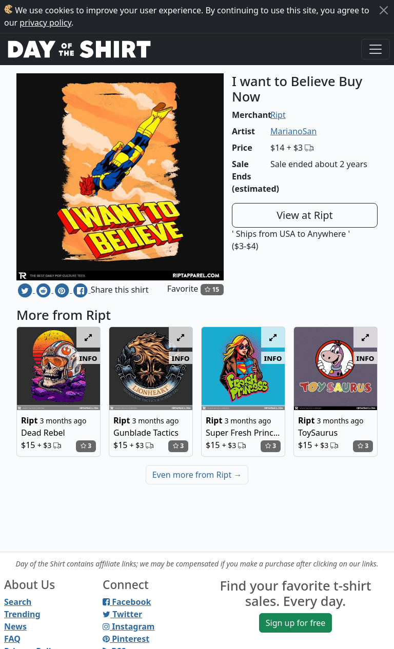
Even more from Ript (197, 474)
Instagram (128, 626)
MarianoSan (293, 131)
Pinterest (126, 638)
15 (212, 289)
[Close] (384, 10)
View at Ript (305, 215)
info (88, 357)
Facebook (127, 601)
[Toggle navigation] (375, 49)
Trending (22, 614)
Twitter (122, 614)
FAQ (12, 638)
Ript (278, 114)
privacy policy (45, 22)
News (15, 626)
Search (17, 601)
